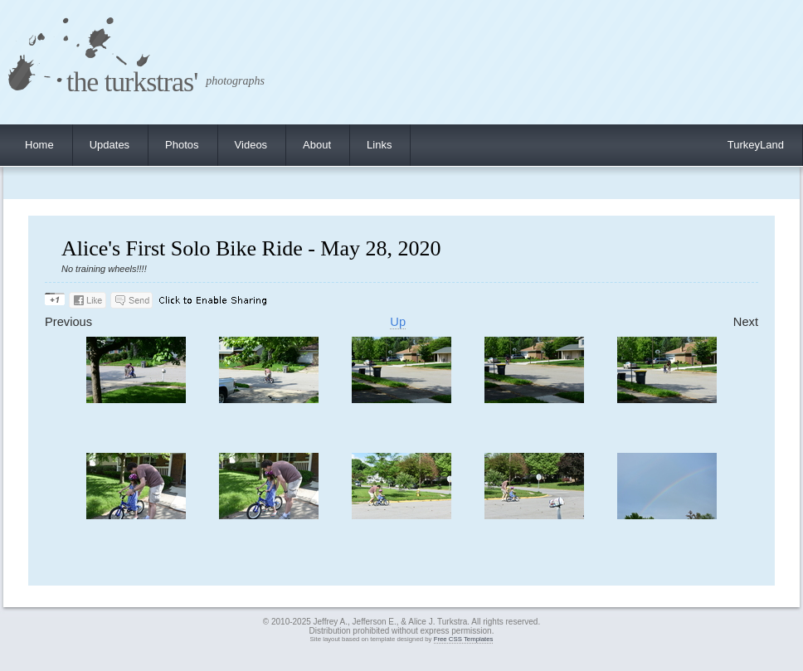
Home (39, 145)
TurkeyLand (756, 145)
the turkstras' (131, 81)
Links (379, 145)
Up (398, 321)
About (317, 145)
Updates (109, 145)
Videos (251, 145)
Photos (181, 145)
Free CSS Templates (464, 639)
